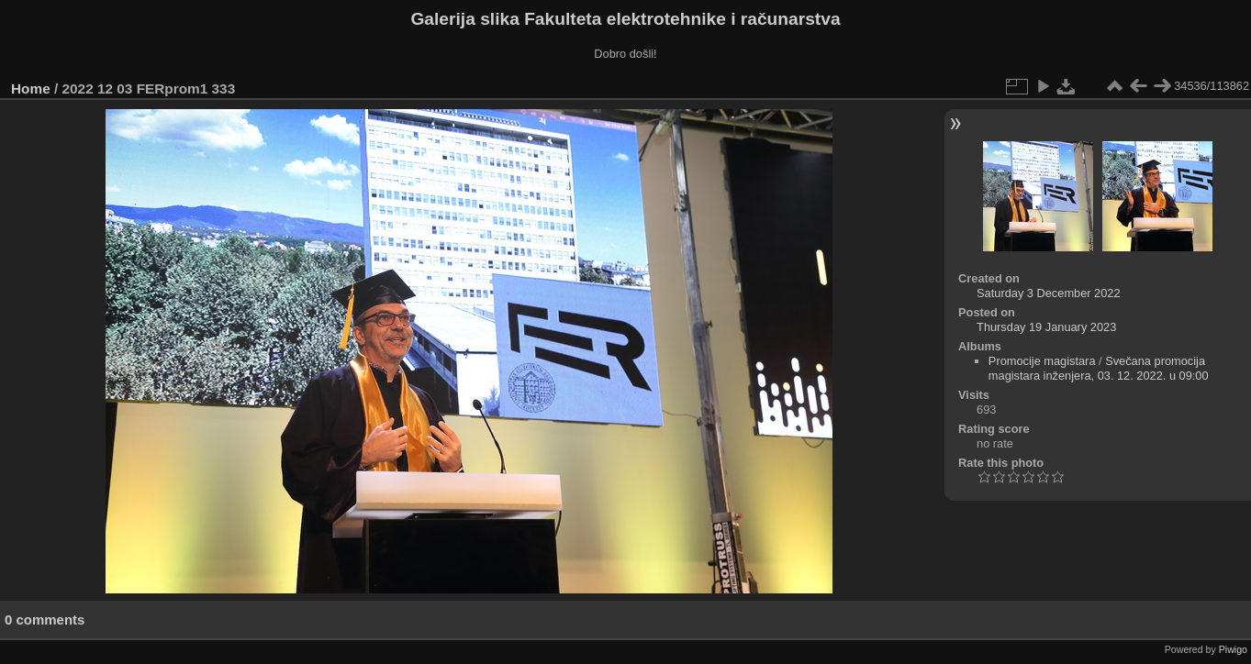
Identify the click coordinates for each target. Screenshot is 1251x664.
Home (30, 88)
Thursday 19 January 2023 (1046, 327)
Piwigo (1233, 649)
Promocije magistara (1042, 361)
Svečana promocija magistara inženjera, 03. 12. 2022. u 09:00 (1099, 368)
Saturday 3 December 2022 (1049, 293)
